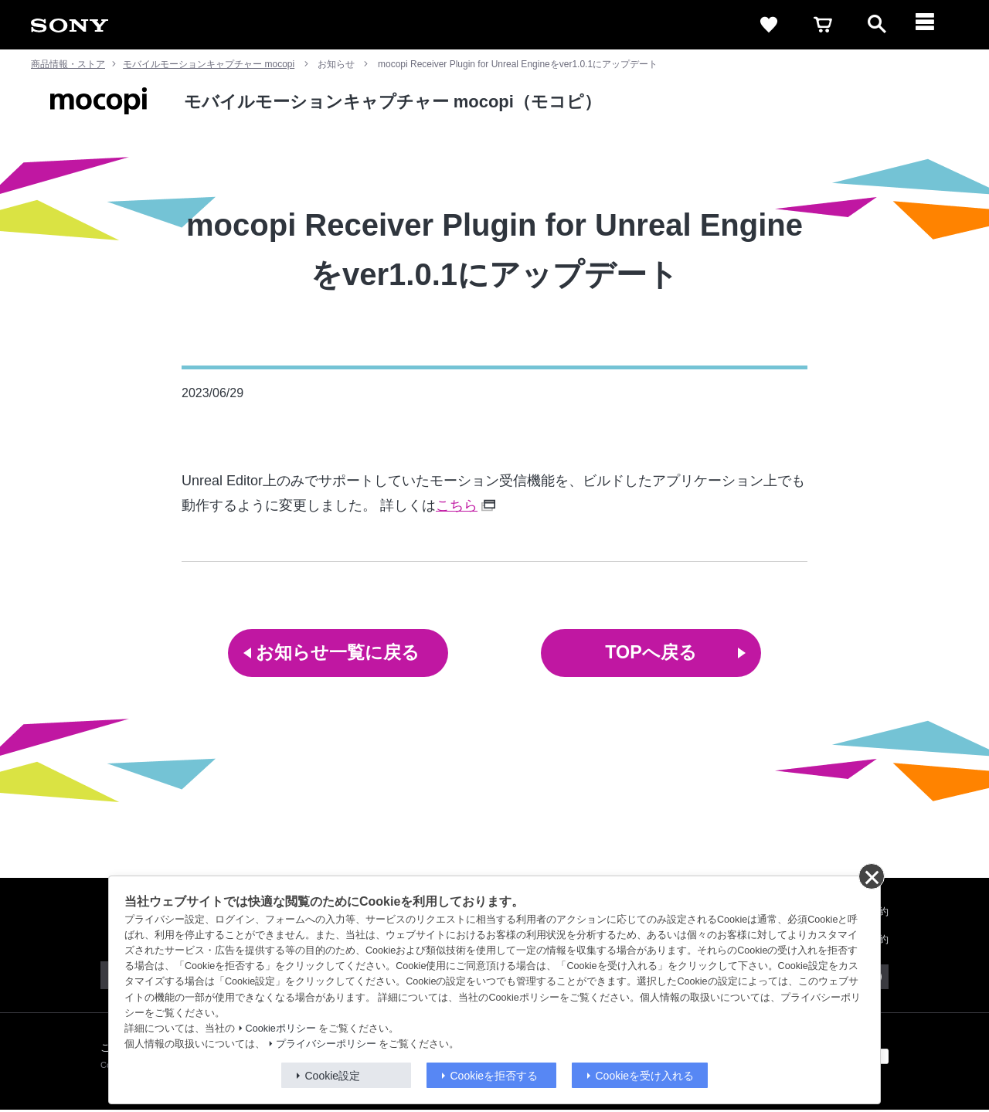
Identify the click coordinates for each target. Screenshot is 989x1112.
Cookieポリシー (281, 1028)
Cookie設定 (333, 1075)
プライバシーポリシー (326, 1044)
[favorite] (769, 24)
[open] (877, 24)
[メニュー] (931, 24)
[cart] (823, 24)
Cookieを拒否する (494, 1075)
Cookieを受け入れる (645, 1075)
